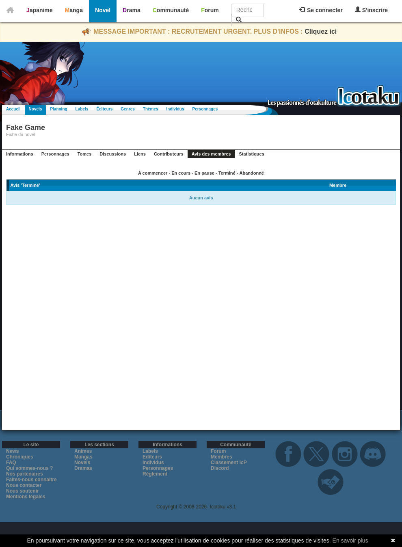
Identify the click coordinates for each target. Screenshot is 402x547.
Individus (175, 109)
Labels (82, 109)
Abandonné (251, 173)
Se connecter (321, 10)
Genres (127, 109)
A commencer (152, 173)
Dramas (83, 468)
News (12, 451)
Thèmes (150, 109)
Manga (74, 10)
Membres (221, 457)
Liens (140, 153)
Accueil (13, 109)
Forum (210, 10)
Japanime (39, 10)
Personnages (205, 109)
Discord (220, 468)
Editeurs (152, 457)
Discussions (112, 153)
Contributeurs (169, 153)
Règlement (155, 474)
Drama (131, 10)
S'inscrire (371, 9)
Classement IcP (229, 462)
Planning (58, 109)
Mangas (83, 457)
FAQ (11, 462)
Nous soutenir (22, 491)
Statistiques (251, 153)
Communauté (171, 10)
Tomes (85, 153)
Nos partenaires (24, 474)
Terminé (227, 173)
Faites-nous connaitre (31, 479)
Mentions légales (25, 496)
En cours (180, 173)
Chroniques (19, 457)
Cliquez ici (321, 31)
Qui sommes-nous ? (29, 468)
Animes (83, 451)
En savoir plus (350, 540)
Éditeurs (104, 109)
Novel (102, 10)
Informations (19, 153)
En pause (204, 173)
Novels (35, 109)
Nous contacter (23, 485)
